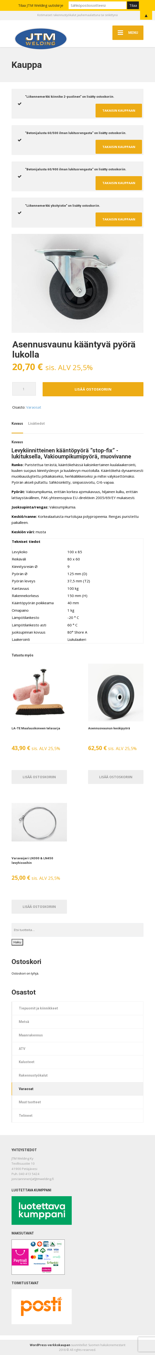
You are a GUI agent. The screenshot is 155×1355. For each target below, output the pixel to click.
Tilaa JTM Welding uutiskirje (40, 5)
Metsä (24, 1022)
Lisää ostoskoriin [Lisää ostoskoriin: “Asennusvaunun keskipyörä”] (115, 777)
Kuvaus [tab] (17, 423)
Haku (17, 942)
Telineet (25, 1115)
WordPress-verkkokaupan (50, 1345)
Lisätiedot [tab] (36, 423)
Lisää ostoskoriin (93, 389)
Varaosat (33, 407)
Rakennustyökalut (33, 1075)
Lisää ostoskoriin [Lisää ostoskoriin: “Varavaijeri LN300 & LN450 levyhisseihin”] (39, 906)
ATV (22, 1049)
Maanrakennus (31, 1035)
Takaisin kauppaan (118, 110)
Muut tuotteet (30, 1102)
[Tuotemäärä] (24, 389)
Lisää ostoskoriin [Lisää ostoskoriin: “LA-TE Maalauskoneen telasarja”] (39, 777)
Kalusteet (26, 1062)
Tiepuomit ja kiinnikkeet (38, 1008)
